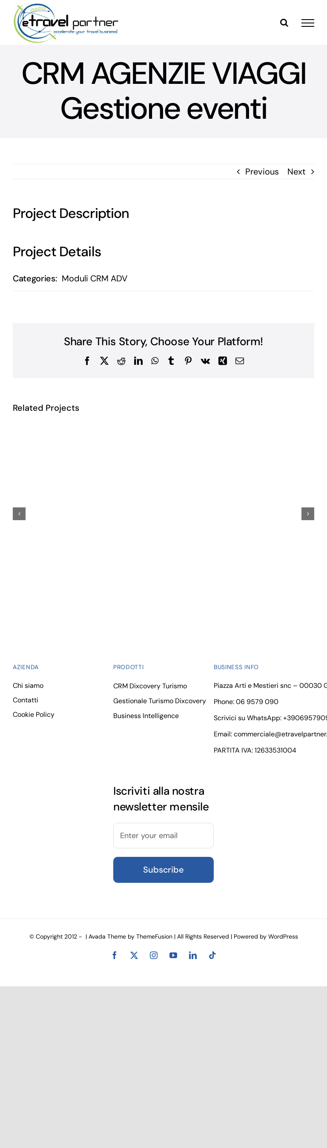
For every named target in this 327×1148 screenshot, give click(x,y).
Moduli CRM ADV (94, 278)
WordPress (283, 936)
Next (296, 171)
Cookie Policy (33, 714)
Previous (262, 171)
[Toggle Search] (284, 22)
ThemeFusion (154, 936)
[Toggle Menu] (308, 23)
